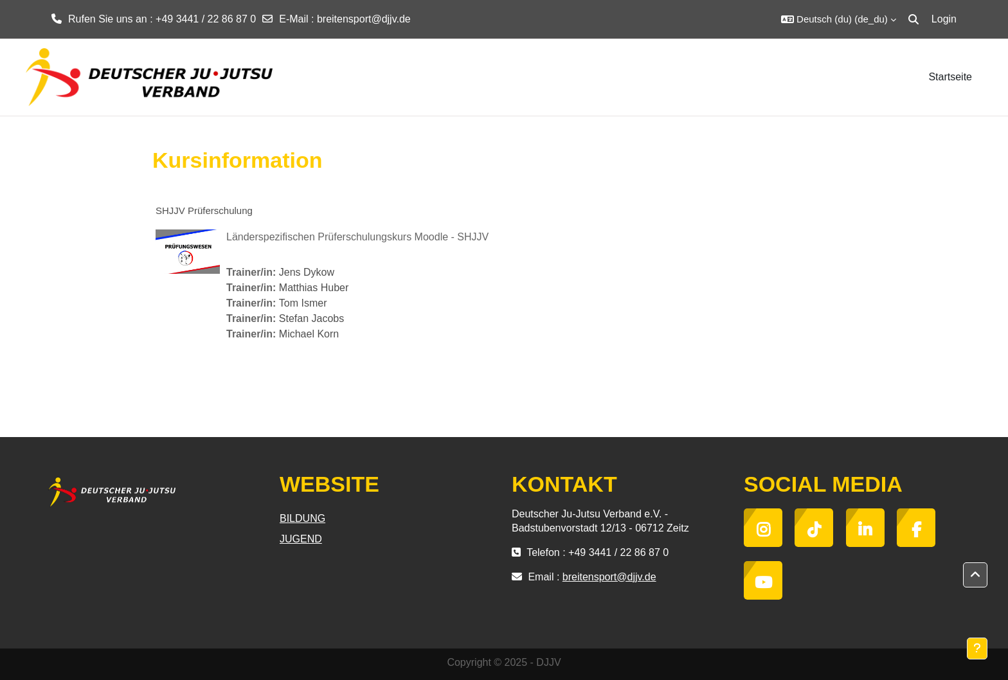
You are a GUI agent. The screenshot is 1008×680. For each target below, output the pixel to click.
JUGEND (301, 538)
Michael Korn (309, 333)
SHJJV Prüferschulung (204, 210)
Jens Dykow (306, 272)
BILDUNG (302, 518)
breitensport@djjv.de (364, 18)
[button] (838, 19)
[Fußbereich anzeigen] (977, 648)
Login (944, 18)
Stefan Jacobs (311, 318)
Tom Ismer (303, 303)
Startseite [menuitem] (950, 76)
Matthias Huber (314, 287)
